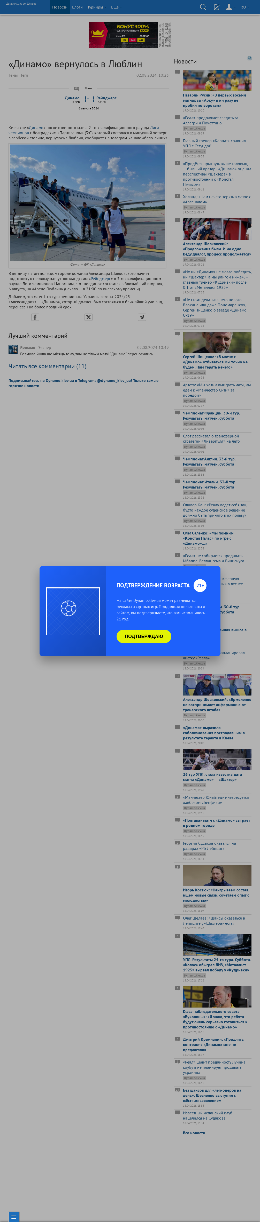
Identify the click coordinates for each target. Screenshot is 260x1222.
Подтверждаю (144, 636)
